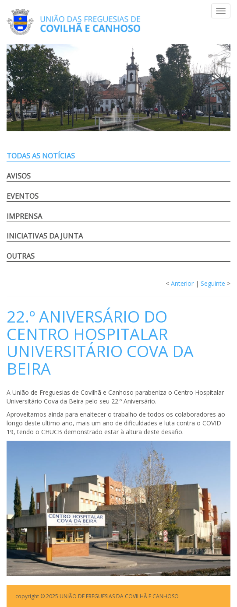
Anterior (182, 283)
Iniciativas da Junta (45, 236)
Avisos (19, 176)
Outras (21, 256)
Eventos (23, 196)
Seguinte (213, 283)
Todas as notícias (41, 156)
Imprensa (24, 216)
